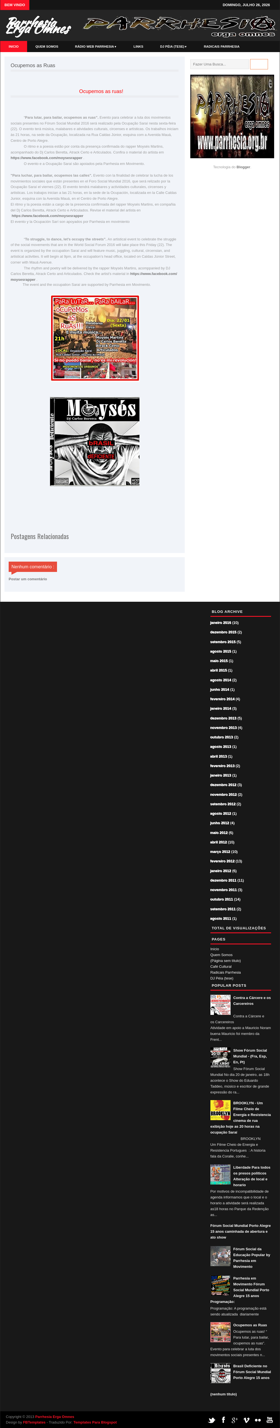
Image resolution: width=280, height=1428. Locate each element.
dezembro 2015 (223, 632)
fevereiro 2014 (222, 699)
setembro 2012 (223, 804)
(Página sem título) (225, 961)
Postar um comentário (28, 579)
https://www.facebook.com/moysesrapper (46, 158)
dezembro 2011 (223, 880)
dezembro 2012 (223, 785)
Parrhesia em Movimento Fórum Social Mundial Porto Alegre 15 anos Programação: (239, 1290)
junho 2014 (219, 690)
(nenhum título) (223, 1394)
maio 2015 (219, 661)
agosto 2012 (220, 814)
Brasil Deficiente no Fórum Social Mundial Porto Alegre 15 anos (252, 1372)
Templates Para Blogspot (95, 1422)
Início (214, 949)
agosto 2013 (220, 747)
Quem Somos (46, 46)
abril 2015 (218, 670)
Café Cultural (221, 966)
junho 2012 (219, 823)
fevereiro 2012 (222, 861)
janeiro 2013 (220, 775)
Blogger (243, 167)
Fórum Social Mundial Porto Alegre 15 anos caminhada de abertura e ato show (240, 1231)
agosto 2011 (220, 919)
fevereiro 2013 (222, 766)
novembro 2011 (223, 890)
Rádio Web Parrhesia (96, 46)
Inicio (14, 46)
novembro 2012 (223, 795)
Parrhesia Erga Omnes (36, 25)
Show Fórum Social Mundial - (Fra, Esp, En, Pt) (250, 1056)
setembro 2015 (223, 642)
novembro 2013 (223, 728)
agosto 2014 (220, 680)
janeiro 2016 (220, 623)
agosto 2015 (220, 651)
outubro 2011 (221, 899)
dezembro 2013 (223, 718)
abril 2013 (218, 756)
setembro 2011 (223, 909)
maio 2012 (219, 833)
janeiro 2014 (220, 708)
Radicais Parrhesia (221, 46)
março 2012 (220, 852)
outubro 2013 (221, 737)
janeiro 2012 (220, 871)
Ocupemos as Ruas (250, 1325)
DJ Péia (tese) (173, 46)
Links (138, 46)
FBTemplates (34, 1422)
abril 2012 (218, 842)
